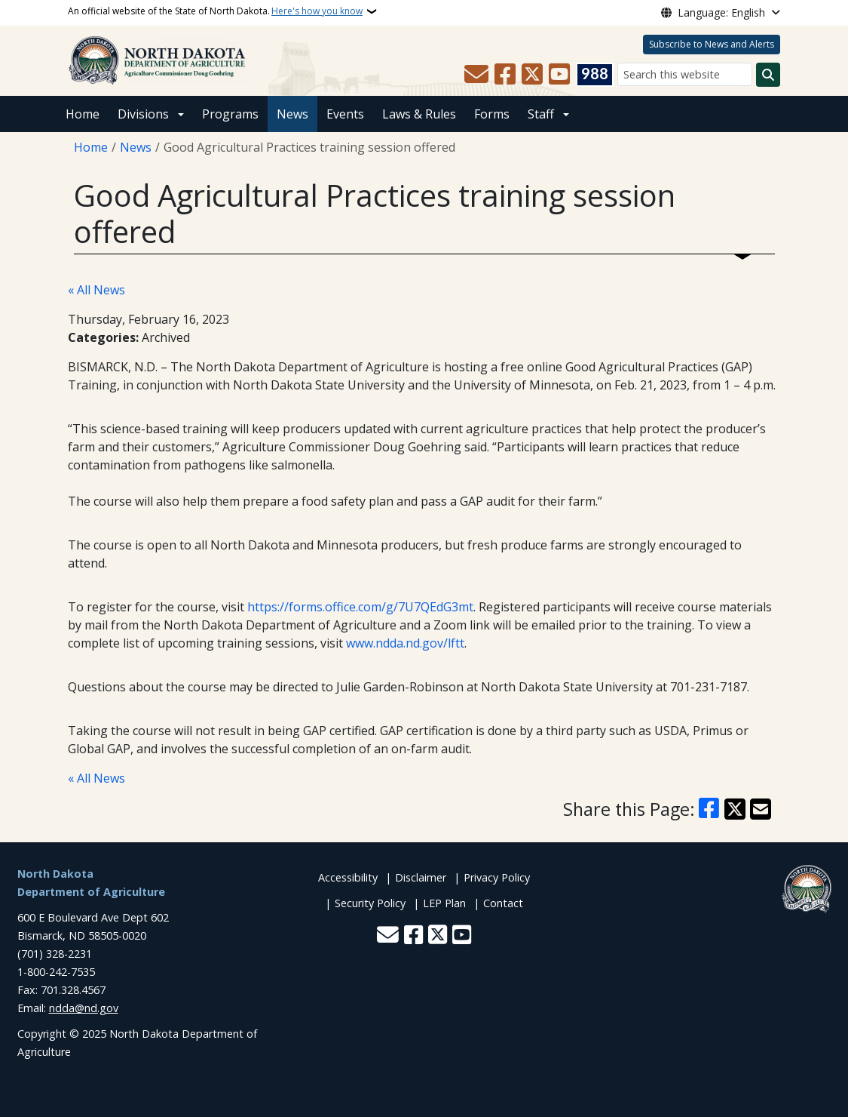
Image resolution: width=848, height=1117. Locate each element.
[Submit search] (768, 75)
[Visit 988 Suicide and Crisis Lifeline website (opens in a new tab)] (595, 75)
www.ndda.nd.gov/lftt (405, 643)
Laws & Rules (419, 114)
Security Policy (370, 903)
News (292, 114)
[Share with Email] (761, 809)
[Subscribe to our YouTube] (559, 75)
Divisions (143, 114)
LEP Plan (444, 903)
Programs (230, 114)
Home (82, 114)
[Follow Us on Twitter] (532, 75)
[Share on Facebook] (708, 809)
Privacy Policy (497, 877)
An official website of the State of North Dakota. (215, 11)
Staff (541, 114)
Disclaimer (420, 877)
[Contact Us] (476, 75)
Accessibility (348, 877)
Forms (492, 114)
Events (345, 114)
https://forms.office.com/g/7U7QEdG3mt (360, 607)
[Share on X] (735, 809)
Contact (503, 903)
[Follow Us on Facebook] (505, 75)
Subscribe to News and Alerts (711, 44)
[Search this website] (684, 74)
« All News (96, 290)
